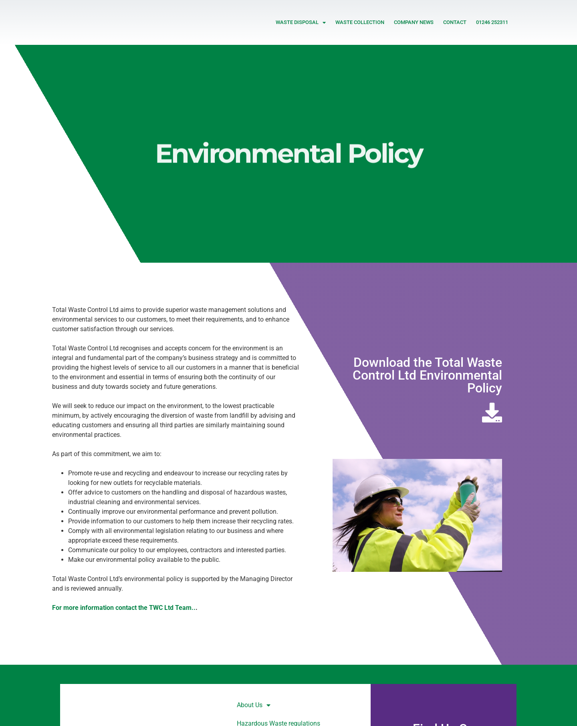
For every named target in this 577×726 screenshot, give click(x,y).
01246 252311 (492, 22)
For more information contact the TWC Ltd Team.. (124, 607)
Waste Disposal (301, 22)
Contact (454, 22)
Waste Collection (359, 22)
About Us (253, 705)
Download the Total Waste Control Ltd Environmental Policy (427, 375)
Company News (414, 22)
